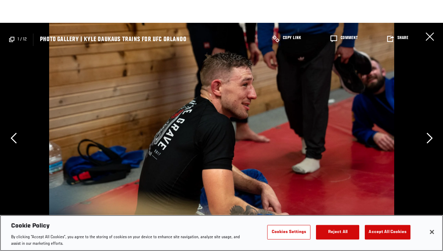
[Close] (432, 232)
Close (430, 36)
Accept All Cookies (387, 232)
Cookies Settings (289, 232)
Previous (13, 138)
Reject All (337, 232)
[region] (221, 233)
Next (430, 138)
